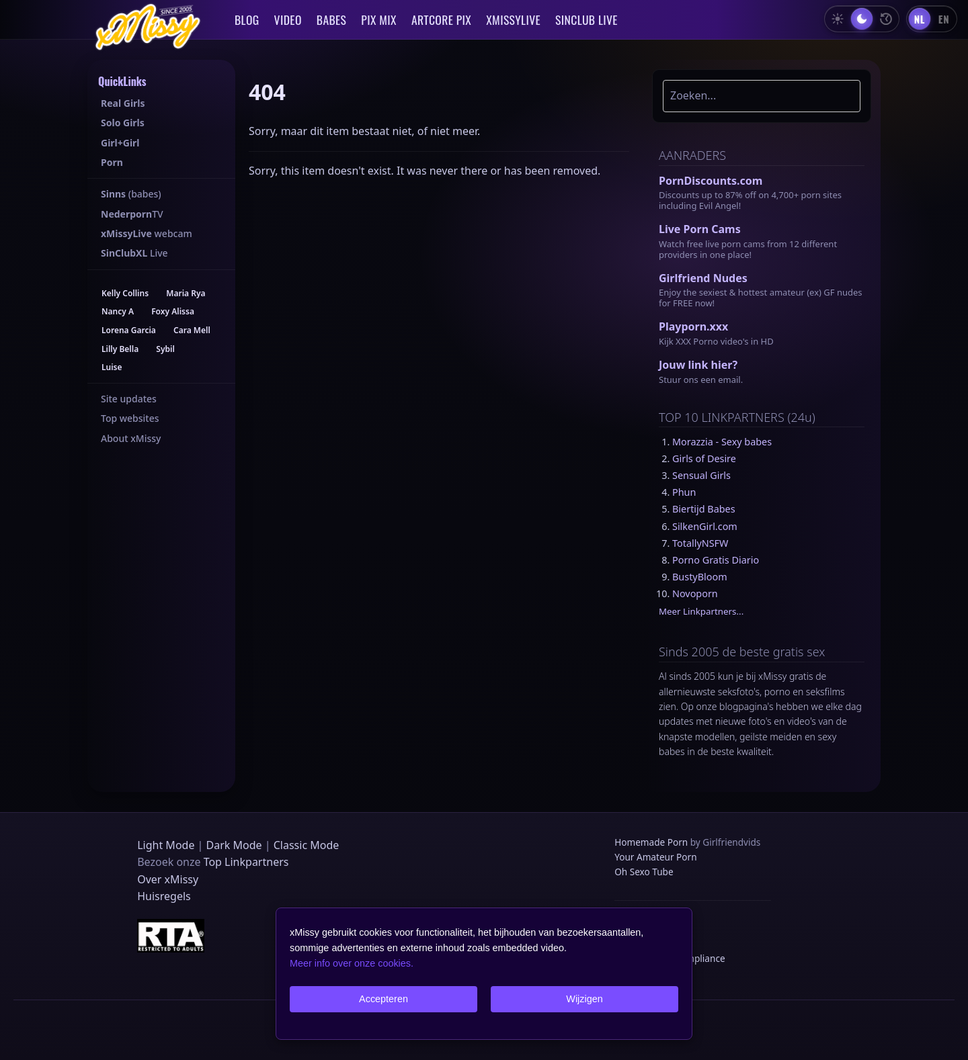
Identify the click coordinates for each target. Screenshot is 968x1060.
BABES (332, 19)
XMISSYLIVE (513, 19)
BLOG (247, 19)
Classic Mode (306, 845)
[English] (944, 19)
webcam (146, 233)
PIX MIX (379, 19)
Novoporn (695, 593)
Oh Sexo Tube (643, 871)
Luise (112, 367)
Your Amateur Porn (655, 856)
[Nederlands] (919, 19)
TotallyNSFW (700, 543)
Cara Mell (191, 330)
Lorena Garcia (129, 330)
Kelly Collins (125, 293)
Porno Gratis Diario (715, 560)
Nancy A (118, 311)
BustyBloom (699, 576)
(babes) (131, 193)
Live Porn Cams (700, 229)
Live (134, 253)
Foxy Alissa (172, 311)
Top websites (130, 418)
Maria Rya (185, 293)
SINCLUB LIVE (586, 19)
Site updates (129, 398)
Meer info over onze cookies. (351, 963)
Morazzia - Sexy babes (722, 441)
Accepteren (383, 998)
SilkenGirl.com (704, 526)
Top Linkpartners (246, 861)
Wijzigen (584, 998)
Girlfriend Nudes (703, 278)
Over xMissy (167, 879)
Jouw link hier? (698, 364)
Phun (684, 492)
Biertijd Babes (703, 508)
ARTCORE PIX (441, 19)
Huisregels (164, 896)
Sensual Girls (701, 475)
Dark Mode (234, 845)
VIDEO (288, 19)
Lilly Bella (120, 349)
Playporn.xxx (693, 326)
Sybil (165, 349)
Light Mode (165, 845)
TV (132, 214)
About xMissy (131, 438)
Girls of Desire (704, 458)
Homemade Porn (651, 842)
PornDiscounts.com (710, 180)
